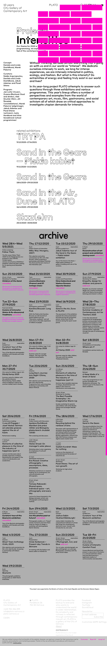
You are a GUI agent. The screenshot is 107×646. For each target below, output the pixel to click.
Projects (32, 31)
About (59, 626)
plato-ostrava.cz (11, 614)
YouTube (86, 605)
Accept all (101, 639)
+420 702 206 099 (12, 609)
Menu (98, 5)
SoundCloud (87, 607)
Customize (84, 639)
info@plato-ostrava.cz (14, 611)
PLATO (53, 5)
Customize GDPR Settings (94, 622)
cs (86, 5)
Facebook (86, 600)
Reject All (93, 639)
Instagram (87, 603)
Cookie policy (17, 642)
